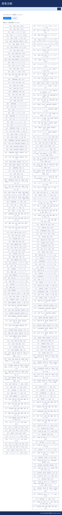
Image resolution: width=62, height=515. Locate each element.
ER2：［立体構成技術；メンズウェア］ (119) (45, 261)
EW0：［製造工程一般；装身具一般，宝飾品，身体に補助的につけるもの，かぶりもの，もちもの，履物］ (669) (45, 357)
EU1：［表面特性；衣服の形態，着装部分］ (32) (45, 305)
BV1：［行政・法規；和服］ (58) (16, 171)
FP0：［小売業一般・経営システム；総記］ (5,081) (45, 425)
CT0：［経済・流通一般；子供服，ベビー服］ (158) (16, 293)
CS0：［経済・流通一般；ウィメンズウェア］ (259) (16, 278)
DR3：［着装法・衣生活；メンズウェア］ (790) (45, 40)
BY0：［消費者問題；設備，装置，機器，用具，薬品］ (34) (16, 214)
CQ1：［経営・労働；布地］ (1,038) (16, 250)
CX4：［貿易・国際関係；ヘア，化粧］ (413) (16, 396)
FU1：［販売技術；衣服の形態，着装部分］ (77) (45, 465)
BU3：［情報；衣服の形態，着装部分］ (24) (16, 149)
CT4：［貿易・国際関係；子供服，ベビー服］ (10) (16, 302)
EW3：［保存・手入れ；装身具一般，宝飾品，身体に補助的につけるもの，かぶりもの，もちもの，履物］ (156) (45, 376)
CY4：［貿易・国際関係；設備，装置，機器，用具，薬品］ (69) (16, 418)
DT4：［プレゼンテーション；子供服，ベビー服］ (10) (45, 86)
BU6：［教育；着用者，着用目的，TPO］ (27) (16, 161)
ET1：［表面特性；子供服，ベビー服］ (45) (45, 288)
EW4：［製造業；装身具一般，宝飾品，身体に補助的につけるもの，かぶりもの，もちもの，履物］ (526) (45, 382)
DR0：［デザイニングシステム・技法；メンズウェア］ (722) (46, 26)
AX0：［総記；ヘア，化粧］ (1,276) (16, 71)
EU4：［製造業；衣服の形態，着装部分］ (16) (46, 317)
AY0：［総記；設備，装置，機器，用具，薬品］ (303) (16, 75)
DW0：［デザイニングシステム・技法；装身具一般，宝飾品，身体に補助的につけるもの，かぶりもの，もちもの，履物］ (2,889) (46, 153)
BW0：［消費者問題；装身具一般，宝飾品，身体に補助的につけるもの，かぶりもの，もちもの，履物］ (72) (16, 181)
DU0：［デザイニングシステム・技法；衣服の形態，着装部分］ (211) (45, 91)
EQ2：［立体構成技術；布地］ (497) (45, 246)
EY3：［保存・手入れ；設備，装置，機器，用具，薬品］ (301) (45, 416)
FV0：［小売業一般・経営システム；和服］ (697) (45, 475)
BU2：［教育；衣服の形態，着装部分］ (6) (16, 146)
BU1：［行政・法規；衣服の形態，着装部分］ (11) (16, 143)
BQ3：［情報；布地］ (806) (16, 100)
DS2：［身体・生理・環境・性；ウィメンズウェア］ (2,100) (45, 56)
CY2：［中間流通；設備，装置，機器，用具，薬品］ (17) (16, 409)
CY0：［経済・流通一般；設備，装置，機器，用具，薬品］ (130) (16, 400)
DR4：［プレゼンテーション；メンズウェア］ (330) (45, 43)
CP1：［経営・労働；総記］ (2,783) (16, 235)
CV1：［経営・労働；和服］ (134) (16, 344)
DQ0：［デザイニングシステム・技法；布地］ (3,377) (16, 440)
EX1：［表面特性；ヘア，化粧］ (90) (45, 390)
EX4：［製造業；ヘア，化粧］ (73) (45, 399)
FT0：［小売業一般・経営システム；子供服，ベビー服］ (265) (45, 453)
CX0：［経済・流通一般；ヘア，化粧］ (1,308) (16, 384)
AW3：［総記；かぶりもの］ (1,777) (16, 62)
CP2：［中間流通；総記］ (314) (16, 238)
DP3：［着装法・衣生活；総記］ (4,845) (16, 433)
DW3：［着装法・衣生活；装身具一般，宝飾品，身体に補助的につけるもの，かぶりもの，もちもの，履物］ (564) (45, 172)
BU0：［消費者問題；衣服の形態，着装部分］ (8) (16, 140)
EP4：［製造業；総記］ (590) (46, 236)
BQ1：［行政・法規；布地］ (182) (16, 94)
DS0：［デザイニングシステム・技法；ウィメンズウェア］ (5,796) (46, 46)
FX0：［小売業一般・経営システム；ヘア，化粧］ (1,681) (45, 495)
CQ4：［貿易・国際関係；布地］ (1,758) (16, 259)
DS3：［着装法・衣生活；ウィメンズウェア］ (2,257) (46, 60)
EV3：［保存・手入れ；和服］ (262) (45, 350)
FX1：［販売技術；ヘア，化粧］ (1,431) (45, 499)
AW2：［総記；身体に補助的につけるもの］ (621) (16, 59)
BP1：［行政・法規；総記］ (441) (16, 82)
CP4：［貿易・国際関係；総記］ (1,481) (16, 244)
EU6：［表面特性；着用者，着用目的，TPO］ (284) (45, 325)
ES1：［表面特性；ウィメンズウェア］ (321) (45, 273)
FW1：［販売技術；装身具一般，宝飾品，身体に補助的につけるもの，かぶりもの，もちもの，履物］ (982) (45, 490)
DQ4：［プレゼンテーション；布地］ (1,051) (16, 453)
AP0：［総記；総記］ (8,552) (16, 26)
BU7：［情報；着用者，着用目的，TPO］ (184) (16, 164)
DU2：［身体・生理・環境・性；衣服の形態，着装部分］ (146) (45, 100)
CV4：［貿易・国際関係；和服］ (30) (16, 350)
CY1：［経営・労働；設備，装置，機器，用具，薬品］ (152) (16, 404)
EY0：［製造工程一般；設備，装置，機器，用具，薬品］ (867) (45, 403)
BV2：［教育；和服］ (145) (16, 174)
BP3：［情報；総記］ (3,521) (16, 88)
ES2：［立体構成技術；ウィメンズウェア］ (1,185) (45, 276)
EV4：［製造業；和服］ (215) (46, 353)
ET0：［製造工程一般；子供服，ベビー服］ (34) (45, 285)
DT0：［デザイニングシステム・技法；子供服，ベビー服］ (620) (45, 69)
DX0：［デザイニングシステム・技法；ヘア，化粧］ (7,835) (45, 183)
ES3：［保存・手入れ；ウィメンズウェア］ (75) (45, 279)
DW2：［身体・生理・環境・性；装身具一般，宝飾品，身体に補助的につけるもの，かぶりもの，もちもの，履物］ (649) (45, 166)
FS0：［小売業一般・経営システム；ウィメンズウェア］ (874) (45, 446)
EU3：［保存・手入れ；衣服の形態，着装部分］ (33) (45, 313)
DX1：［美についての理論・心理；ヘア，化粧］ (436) (45, 188)
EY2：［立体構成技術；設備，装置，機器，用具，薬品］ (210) (45, 412)
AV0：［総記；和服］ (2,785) (16, 50)
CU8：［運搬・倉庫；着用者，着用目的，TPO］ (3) (16, 333)
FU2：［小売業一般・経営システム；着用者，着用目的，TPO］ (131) (45, 469)
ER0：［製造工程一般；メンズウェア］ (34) (45, 255)
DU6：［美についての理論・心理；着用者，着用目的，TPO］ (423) (45, 119)
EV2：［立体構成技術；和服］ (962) (45, 346)
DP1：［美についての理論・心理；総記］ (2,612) (16, 427)
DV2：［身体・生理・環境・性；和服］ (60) (45, 143)
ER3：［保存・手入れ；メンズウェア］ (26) (45, 264)
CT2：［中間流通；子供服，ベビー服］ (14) (16, 299)
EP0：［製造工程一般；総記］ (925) (45, 224)
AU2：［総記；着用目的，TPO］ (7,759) (16, 47)
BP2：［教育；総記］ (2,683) (16, 85)
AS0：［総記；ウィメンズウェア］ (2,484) (16, 35)
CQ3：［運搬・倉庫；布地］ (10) (16, 256)
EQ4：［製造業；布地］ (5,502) (45, 252)
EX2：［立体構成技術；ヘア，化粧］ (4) (45, 393)
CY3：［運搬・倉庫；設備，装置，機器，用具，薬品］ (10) (16, 414)
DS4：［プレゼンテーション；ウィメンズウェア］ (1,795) (46, 65)
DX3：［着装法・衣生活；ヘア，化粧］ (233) (45, 195)
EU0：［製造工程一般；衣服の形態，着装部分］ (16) (45, 301)
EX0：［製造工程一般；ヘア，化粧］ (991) (45, 387)
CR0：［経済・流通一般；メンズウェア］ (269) (16, 263)
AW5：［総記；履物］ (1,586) (16, 68)
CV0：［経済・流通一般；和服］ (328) (16, 340)
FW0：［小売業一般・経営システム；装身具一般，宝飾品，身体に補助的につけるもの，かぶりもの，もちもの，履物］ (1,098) (45, 483)
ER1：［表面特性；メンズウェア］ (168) (45, 258)
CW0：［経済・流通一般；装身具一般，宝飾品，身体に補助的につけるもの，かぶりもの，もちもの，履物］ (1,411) (16, 354)
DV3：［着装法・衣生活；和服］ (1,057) (45, 146)
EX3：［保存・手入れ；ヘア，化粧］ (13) (45, 396)
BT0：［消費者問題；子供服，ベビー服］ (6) (16, 128)
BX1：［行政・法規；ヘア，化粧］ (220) (16, 204)
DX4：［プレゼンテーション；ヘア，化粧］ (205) (45, 198)
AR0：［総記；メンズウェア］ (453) (16, 32)
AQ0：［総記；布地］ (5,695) (16, 29)
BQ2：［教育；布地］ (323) (16, 97)
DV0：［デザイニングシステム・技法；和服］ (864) (45, 137)
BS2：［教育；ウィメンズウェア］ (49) (16, 122)
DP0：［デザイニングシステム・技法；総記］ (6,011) (16, 423)
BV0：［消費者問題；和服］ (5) (16, 168)
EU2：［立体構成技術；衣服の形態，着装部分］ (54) (45, 309)
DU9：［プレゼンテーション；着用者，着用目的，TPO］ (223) (45, 133)
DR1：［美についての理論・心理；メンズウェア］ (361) (46, 31)
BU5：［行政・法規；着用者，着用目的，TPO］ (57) (16, 158)
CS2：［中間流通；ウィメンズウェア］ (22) (16, 284)
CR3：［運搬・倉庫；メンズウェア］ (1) (16, 272)
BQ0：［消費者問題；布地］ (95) (16, 91)
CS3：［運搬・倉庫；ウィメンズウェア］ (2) (16, 287)
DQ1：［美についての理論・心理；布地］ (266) (16, 444)
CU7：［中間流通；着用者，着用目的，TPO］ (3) (16, 330)
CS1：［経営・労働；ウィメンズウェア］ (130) (16, 281)
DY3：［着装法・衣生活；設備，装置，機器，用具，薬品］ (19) (45, 216)
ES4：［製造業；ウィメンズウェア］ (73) (45, 282)
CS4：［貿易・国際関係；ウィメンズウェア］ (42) (16, 290)
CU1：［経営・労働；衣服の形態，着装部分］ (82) (16, 310)
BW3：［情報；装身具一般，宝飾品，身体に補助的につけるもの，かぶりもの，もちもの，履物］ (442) (16, 198)
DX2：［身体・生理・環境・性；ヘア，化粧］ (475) (45, 192)
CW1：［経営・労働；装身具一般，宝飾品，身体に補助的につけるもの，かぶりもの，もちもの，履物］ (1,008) (16, 361)
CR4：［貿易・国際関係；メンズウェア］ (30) (16, 275)
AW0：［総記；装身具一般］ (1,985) (16, 53)
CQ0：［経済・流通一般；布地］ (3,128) (16, 247)
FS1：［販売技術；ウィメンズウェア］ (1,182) (45, 449)
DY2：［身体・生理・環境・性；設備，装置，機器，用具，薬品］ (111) (45, 211)
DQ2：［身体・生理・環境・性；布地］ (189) (16, 446)
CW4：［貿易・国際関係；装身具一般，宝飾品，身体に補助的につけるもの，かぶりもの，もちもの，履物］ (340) (16, 379)
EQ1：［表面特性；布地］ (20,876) (45, 243)
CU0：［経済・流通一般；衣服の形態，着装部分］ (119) (16, 306)
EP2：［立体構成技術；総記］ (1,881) (46, 230)
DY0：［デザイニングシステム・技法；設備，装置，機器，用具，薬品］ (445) (45, 202)
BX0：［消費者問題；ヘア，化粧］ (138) (16, 201)
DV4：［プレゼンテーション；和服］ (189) (45, 149)
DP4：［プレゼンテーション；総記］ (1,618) (16, 436)
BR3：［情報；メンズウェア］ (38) (16, 113)
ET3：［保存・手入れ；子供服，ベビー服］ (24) (45, 294)
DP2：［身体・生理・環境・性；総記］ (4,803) (16, 430)
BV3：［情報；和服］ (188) (16, 177)
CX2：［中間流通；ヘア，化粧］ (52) (16, 390)
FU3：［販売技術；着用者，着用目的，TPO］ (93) (45, 472)
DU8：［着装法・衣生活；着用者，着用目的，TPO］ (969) (45, 128)
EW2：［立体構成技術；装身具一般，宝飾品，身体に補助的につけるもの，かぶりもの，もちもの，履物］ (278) (45, 370)
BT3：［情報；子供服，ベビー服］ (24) (16, 137)
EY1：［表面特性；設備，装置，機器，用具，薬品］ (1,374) (45, 407)
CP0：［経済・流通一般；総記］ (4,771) (16, 232)
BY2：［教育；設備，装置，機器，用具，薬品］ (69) (16, 224)
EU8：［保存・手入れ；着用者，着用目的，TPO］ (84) (45, 333)
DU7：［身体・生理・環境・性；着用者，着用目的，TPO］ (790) (45, 123)
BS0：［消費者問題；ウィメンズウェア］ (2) (16, 116)
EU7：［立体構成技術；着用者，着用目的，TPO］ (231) (45, 329)
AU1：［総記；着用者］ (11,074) (16, 44)
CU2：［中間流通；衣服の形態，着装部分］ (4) (16, 313)
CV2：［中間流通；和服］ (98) (16, 347)
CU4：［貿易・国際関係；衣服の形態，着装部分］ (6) (16, 317)
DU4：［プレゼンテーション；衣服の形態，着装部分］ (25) (45, 110)
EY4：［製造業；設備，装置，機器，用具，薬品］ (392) (45, 421)
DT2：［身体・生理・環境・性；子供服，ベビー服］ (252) (45, 79)
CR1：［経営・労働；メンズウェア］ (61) (16, 266)
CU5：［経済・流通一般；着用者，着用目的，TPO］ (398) (16, 321)
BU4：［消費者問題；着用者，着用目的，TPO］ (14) (16, 153)
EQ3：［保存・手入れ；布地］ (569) (45, 249)
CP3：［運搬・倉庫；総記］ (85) (16, 241)
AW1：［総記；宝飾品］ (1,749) (16, 56)
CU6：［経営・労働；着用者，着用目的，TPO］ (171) (16, 326)
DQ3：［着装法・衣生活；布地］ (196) (16, 450)
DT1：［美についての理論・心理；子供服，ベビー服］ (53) (45, 74)
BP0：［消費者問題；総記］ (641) (16, 79)
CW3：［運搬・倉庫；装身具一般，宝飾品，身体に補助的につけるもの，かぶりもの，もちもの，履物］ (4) (16, 373)
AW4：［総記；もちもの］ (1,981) (16, 65)
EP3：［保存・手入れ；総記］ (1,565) (46, 233)
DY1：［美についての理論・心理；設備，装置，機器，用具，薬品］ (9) (45, 206)
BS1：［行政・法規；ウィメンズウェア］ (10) (16, 119)
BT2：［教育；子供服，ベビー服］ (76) (16, 134)
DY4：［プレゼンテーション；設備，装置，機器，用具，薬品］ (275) (45, 220)
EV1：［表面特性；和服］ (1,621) (46, 343)
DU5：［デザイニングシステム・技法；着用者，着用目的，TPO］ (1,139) (45, 114)
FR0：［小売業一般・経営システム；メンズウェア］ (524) (45, 438)
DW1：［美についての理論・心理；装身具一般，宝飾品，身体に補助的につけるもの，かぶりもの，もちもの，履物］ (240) (45, 160)
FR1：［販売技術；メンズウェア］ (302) (45, 442)
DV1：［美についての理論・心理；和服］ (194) (45, 139)
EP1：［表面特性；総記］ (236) (45, 227)
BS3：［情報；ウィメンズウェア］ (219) (16, 125)
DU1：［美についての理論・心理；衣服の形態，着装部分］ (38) (45, 96)
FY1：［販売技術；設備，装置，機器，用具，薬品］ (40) (45, 507)
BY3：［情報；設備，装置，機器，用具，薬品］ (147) (16, 228)
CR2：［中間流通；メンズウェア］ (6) (16, 269)
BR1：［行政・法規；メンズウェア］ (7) (16, 106)
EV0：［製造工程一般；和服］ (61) (45, 340)
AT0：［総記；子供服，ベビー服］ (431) (16, 38)
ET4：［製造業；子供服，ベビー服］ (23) (45, 297)
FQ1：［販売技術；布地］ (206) (45, 434)
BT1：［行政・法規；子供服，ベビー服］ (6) (16, 131)
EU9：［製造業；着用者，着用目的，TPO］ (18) (45, 337)
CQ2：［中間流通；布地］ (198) (16, 253)
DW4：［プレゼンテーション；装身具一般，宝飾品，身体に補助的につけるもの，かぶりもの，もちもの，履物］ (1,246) (46, 178)
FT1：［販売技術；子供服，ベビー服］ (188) (45, 457)
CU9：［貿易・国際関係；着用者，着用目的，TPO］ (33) (16, 337)
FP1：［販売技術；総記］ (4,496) (46, 428)
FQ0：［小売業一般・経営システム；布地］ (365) (45, 431)
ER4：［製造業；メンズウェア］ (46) (45, 267)
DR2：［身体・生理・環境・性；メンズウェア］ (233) (45, 36)
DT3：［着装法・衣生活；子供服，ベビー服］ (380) (45, 83)
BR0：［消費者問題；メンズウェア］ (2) (16, 103)
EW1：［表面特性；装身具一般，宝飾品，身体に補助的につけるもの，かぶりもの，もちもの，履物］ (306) (45, 364)
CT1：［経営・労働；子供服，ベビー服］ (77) (16, 296)
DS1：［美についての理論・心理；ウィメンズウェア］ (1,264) (46, 51)
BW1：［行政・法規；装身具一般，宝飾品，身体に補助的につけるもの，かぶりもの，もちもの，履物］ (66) (16, 188)
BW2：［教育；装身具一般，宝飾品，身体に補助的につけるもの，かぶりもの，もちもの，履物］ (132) (16, 193)
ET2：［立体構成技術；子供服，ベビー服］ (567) (45, 291)
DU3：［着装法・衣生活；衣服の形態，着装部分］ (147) (45, 105)
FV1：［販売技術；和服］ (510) (45, 479)
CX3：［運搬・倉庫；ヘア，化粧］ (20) (16, 393)
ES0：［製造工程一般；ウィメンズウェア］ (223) (45, 270)
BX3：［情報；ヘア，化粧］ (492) (16, 210)
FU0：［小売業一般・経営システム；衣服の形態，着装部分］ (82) (45, 461)
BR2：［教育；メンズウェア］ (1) (16, 110)
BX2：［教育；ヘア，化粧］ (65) (16, 207)
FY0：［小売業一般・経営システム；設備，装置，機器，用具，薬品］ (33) (45, 502)
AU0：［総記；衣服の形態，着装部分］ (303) (16, 41)
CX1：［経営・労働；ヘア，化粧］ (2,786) (16, 387)
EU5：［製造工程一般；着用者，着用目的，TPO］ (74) (45, 321)
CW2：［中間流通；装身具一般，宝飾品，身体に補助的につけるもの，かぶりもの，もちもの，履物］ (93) (16, 367)
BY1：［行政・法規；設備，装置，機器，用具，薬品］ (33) (16, 219)
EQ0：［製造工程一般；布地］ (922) (45, 239)
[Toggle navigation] (59, 9)
